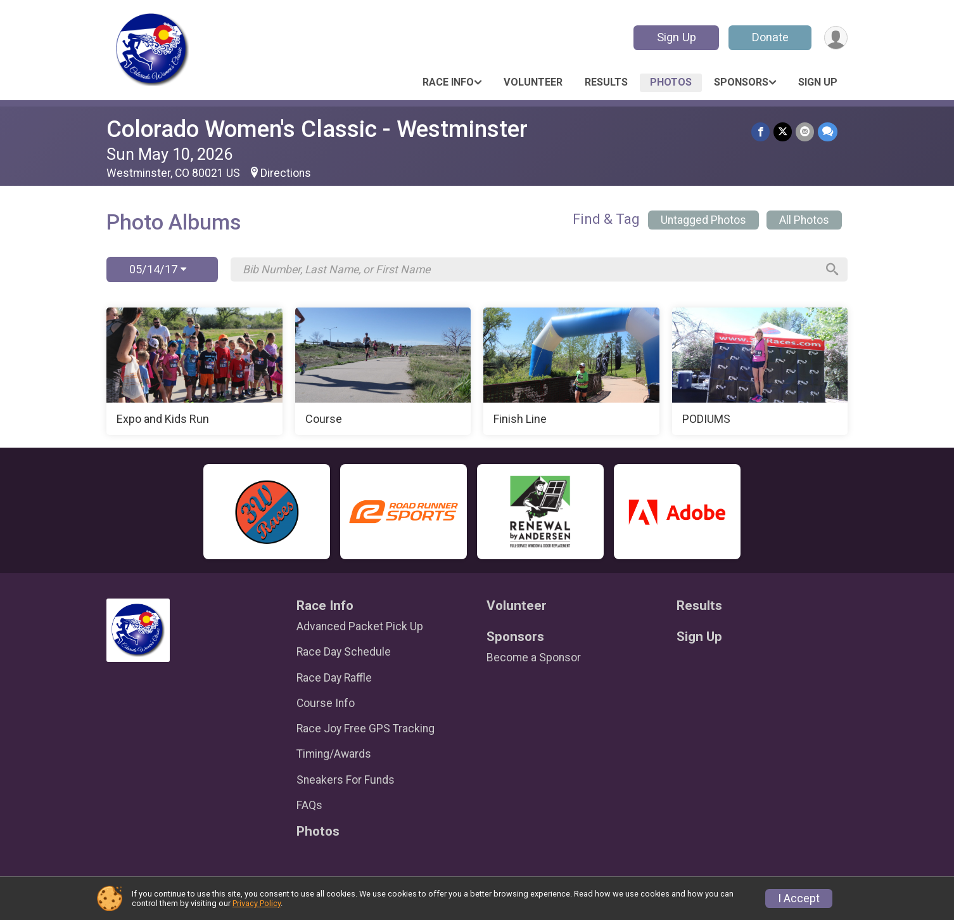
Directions (285, 173)
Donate (770, 37)
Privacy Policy (256, 903)
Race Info (448, 82)
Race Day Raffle (334, 677)
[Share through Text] (827, 131)
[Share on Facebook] (760, 131)
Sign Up (676, 37)
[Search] (832, 269)
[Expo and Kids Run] (194, 372)
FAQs (309, 805)
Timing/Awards (333, 754)
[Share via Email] (805, 131)
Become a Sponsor (534, 657)
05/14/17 (157, 269)
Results (606, 82)
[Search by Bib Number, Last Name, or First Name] (529, 269)
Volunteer (533, 82)
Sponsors (741, 82)
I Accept (799, 898)
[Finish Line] (571, 372)
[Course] (383, 372)
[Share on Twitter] (782, 131)
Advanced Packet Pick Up (359, 626)
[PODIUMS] (760, 372)
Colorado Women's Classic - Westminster (317, 129)
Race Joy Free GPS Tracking (365, 728)
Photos (671, 82)
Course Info (325, 703)
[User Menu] (836, 37)
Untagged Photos (703, 220)
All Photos (804, 220)
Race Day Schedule (343, 651)
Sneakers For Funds (345, 780)
